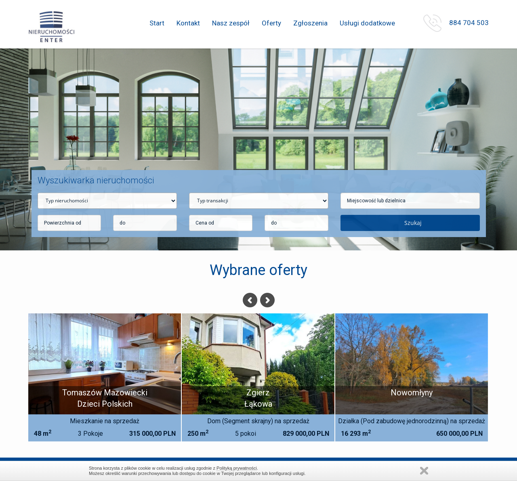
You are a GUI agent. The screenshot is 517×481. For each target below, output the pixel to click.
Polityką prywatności (236, 468)
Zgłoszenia (310, 23)
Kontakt (188, 23)
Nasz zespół (231, 23)
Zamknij (424, 471)
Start (156, 23)
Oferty (271, 23)
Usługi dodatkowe (367, 23)
